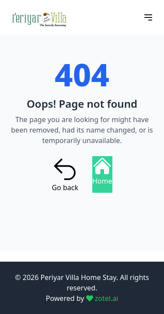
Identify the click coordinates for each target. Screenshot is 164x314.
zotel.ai (102, 298)
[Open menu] (148, 17)
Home (102, 171)
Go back (65, 174)
